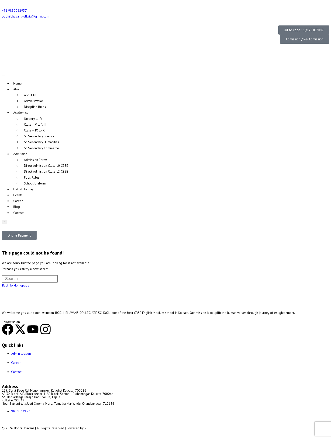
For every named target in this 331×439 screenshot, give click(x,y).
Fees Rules (31, 177)
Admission (20, 154)
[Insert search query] (30, 279)
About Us (30, 95)
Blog (16, 207)
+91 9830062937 (14, 10)
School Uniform (35, 183)
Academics (20, 112)
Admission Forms (36, 160)
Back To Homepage (15, 285)
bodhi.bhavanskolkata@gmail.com (25, 16)
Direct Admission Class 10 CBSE (46, 165)
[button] (303, 30)
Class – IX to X (34, 130)
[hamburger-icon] (3, 75)
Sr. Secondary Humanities (41, 142)
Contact (18, 213)
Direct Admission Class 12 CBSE (46, 171)
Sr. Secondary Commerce (41, 148)
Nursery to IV (33, 119)
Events (17, 195)
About (17, 89)
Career (18, 201)
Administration (34, 101)
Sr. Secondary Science (39, 136)
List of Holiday (23, 189)
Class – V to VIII (35, 124)
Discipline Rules (35, 107)
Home (17, 83)
